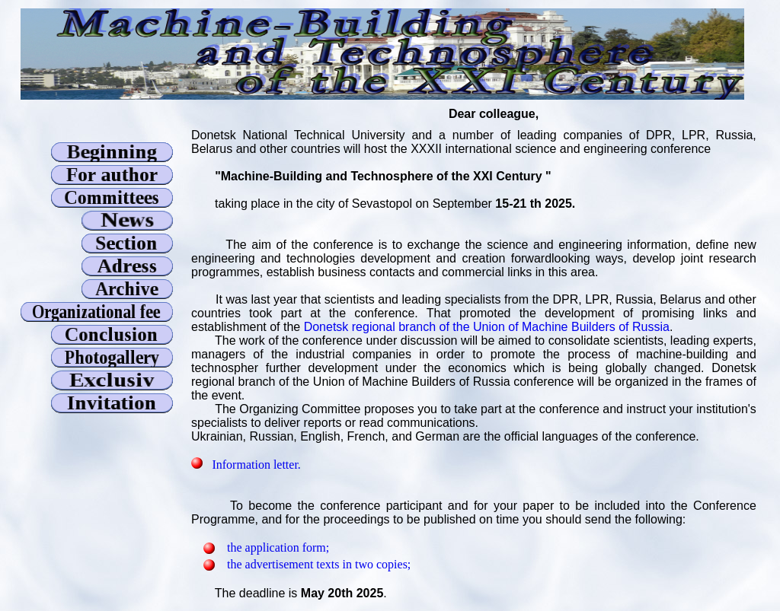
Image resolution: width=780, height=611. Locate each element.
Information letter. (256, 464)
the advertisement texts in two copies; (319, 564)
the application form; (278, 547)
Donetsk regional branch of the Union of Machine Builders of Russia (487, 326)
